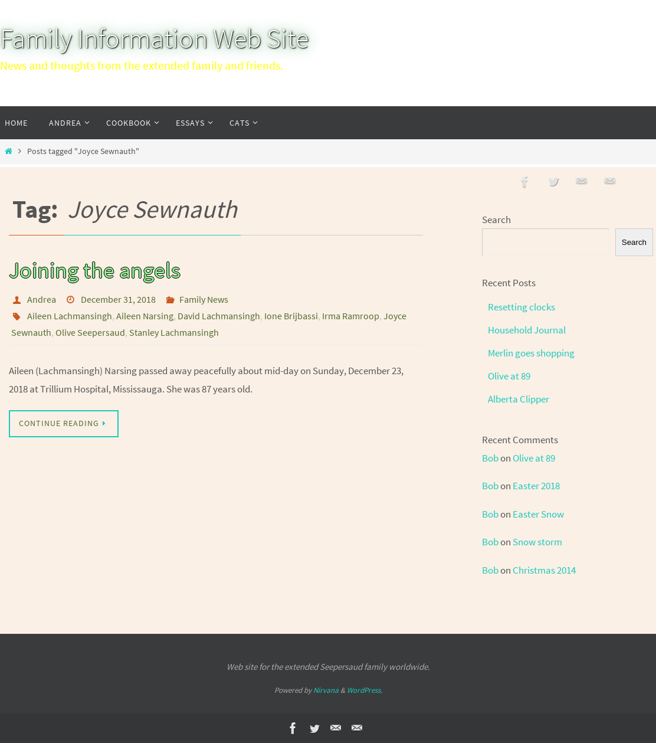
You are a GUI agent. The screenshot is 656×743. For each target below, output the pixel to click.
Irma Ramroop (350, 316)
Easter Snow (538, 514)
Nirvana (326, 690)
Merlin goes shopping (531, 352)
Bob (490, 457)
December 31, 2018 (118, 299)
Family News (203, 299)
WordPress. (364, 690)
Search (496, 219)
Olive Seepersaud (90, 332)
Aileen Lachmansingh (69, 316)
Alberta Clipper (518, 398)
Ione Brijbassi (291, 316)
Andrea (41, 299)
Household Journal (527, 329)
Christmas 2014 (544, 570)
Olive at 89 (509, 375)
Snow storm (537, 541)
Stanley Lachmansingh (174, 332)
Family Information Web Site (154, 38)
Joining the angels (95, 270)
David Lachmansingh (219, 316)
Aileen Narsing (144, 316)
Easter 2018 (536, 485)
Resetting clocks (521, 306)
